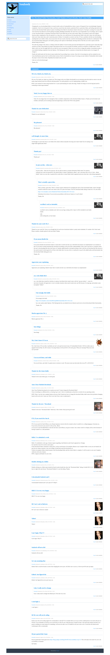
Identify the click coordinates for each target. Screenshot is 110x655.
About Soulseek (12, 21)
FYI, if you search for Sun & (40, 418)
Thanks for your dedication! (40, 108)
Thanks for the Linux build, (40, 371)
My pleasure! (38, 122)
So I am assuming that (38, 561)
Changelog (11, 27)
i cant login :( (36, 601)
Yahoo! (34, 518)
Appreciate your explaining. (40, 262)
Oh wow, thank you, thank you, (41, 74)
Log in (94, 64)
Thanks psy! (37, 151)
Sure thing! (37, 327)
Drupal (57, 650)
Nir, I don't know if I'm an (40, 340)
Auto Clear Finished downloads (41, 384)
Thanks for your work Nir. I (40, 224)
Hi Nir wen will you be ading (40, 615)
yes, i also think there (40, 276)
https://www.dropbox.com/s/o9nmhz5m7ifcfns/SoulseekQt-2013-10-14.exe (56, 191)
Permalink (33, 77)
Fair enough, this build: (43, 293)
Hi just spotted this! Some (40, 634)
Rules (10, 31)
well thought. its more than (40, 136)
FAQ (10, 29)
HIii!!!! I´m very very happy (40, 490)
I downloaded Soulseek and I (40, 477)
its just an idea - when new (44, 165)
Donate (10, 33)
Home (10, 19)
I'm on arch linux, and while (42, 357)
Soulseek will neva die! (39, 547)
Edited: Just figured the (39, 574)
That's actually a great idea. (46, 182)
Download (11, 23)
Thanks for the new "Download (41, 404)
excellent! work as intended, (48, 204)
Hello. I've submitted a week (40, 437)
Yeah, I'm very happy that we (43, 93)
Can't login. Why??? (38, 533)
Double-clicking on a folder (40, 462)
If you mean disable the (41, 239)
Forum (10, 25)
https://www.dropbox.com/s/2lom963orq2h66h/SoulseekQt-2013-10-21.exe (54, 300)
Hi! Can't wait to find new (40, 504)
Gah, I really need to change (42, 588)
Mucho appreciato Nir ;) (39, 313)
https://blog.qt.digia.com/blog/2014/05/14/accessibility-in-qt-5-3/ (65, 639)
